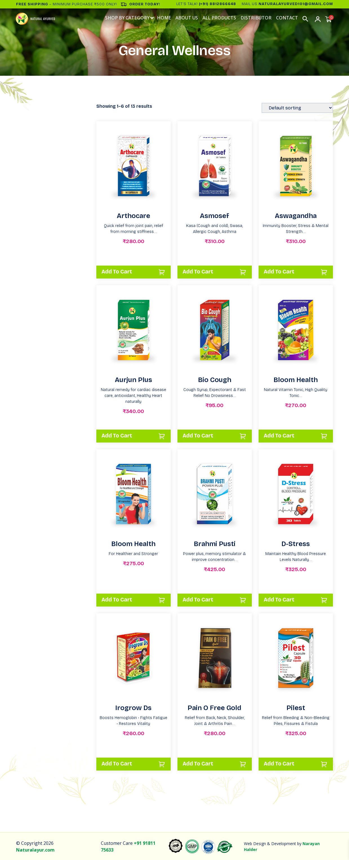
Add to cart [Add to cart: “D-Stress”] (280, 599)
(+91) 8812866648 (217, 4)
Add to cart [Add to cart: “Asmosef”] (199, 271)
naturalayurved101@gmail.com (296, 4)
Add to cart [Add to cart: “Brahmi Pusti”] (199, 599)
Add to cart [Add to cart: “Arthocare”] (118, 271)
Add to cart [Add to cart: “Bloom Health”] (280, 435)
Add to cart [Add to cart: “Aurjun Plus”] (118, 435)
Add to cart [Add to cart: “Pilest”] (280, 763)
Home (164, 18)
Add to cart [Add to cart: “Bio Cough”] (199, 435)
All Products (219, 18)
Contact (287, 18)
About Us (187, 18)
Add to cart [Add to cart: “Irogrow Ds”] (118, 763)
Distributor (256, 18)
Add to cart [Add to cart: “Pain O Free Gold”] (199, 763)
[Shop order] (297, 108)
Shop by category (127, 18)
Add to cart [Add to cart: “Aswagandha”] (280, 271)
